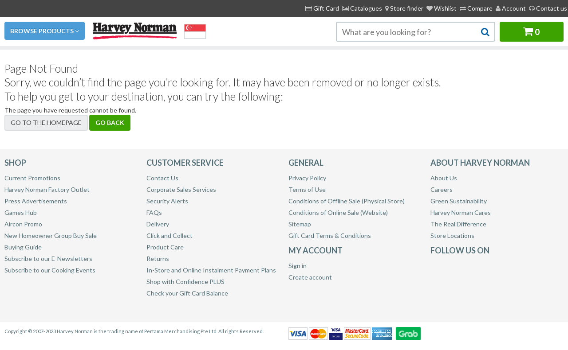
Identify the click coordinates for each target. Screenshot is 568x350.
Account (511, 8)
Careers (441, 189)
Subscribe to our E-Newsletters (48, 258)
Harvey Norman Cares (460, 212)
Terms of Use (307, 189)
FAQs (154, 212)
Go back (109, 122)
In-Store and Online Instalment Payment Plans (211, 270)
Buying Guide (23, 247)
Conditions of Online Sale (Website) (338, 212)
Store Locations (452, 235)
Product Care (165, 247)
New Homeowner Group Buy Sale (50, 235)
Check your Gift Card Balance (187, 293)
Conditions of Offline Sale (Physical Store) (346, 201)
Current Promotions (32, 178)
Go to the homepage (46, 122)
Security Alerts (167, 201)
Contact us (548, 8)
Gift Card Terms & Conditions (329, 235)
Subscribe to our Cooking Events (49, 270)
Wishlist (441, 8)
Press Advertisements (35, 201)
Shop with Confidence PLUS (185, 281)
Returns (157, 258)
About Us (443, 178)
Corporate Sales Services (181, 189)
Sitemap (299, 224)
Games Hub (20, 212)
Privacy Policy (307, 178)
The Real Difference (458, 224)
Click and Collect (169, 235)
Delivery (157, 224)
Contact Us (162, 178)
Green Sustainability (458, 201)
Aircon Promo (23, 224)
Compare (476, 8)
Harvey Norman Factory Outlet (47, 189)
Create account (310, 277)
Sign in (297, 265)
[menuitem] (404, 8)
